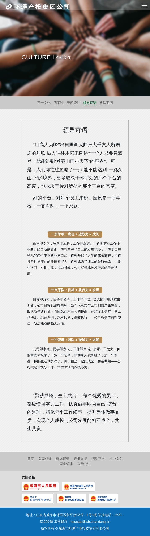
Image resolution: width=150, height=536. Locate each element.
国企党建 (66, 464)
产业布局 (80, 459)
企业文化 (116, 459)
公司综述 (45, 459)
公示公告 (84, 464)
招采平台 (98, 459)
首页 (30, 459)
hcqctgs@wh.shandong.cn (90, 521)
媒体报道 (62, 459)
